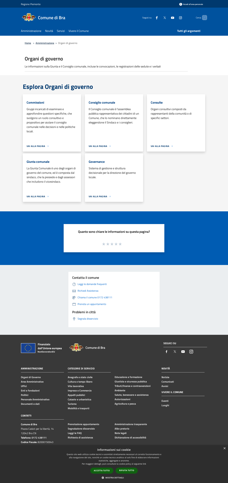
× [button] (224, 448)
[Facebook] (151, 17)
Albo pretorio (122, 428)
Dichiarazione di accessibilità (130, 437)
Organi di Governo (31, 377)
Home (28, 43)
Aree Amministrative (32, 382)
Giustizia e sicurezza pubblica (131, 381)
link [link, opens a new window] (144, 464)
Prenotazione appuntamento (83, 424)
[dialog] (114, 464)
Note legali (121, 433)
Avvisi (165, 386)
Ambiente (120, 390)
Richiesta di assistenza (80, 437)
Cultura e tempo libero (80, 382)
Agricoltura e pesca (125, 404)
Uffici (24, 386)
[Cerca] (203, 17)
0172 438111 (39, 438)
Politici (24, 395)
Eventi (165, 401)
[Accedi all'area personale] (191, 4)
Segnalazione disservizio (81, 428)
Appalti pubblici (76, 395)
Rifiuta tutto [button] (126, 470)
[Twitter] (159, 17)
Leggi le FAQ (75, 433)
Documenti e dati (30, 404)
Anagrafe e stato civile (80, 377)
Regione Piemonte (31, 4)
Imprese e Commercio (80, 390)
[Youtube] (167, 17)
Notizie (165, 377)
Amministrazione (45, 43)
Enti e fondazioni (30, 390)
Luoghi (165, 405)
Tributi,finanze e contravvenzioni (133, 386)
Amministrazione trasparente (131, 424)
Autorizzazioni (122, 399)
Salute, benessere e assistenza (132, 395)
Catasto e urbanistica (79, 399)
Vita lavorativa (76, 386)
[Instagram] (175, 17)
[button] (114, 477)
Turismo (72, 404)
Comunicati (168, 382)
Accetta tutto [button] (102, 470)
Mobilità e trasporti (78, 408)
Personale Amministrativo (35, 399)
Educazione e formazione (128, 377)
